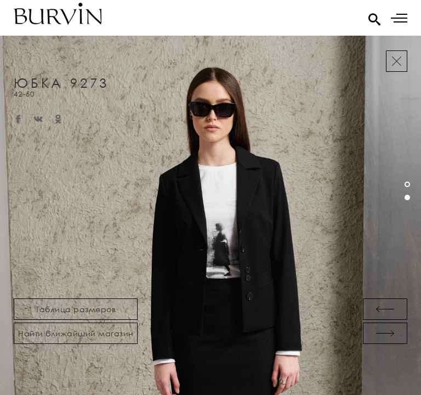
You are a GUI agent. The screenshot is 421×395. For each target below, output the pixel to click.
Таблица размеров (76, 309)
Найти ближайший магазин (75, 333)
